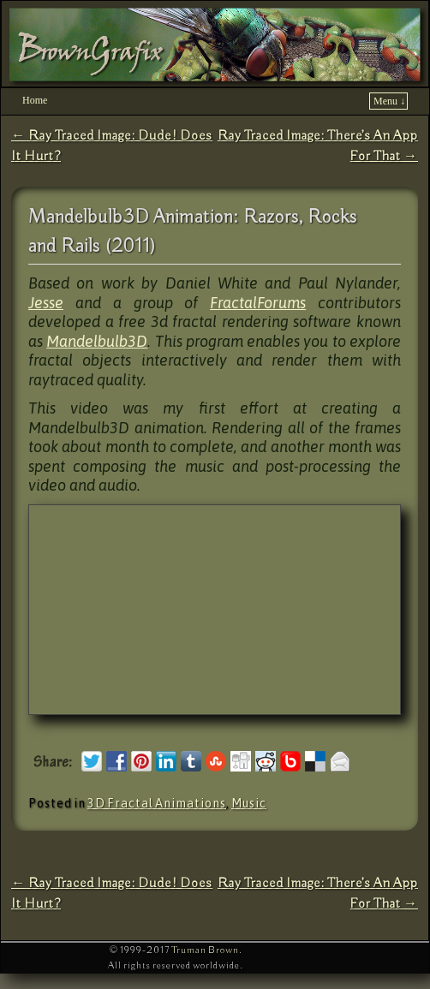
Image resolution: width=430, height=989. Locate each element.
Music (248, 803)
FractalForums (258, 303)
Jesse (45, 303)
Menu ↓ (389, 101)
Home (34, 100)
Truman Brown (205, 950)
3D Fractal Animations (156, 803)
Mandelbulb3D (96, 341)
